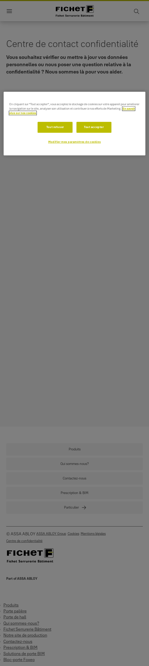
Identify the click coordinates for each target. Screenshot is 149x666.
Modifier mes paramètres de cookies (74, 142)
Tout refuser (55, 127)
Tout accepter (94, 127)
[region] (74, 123)
